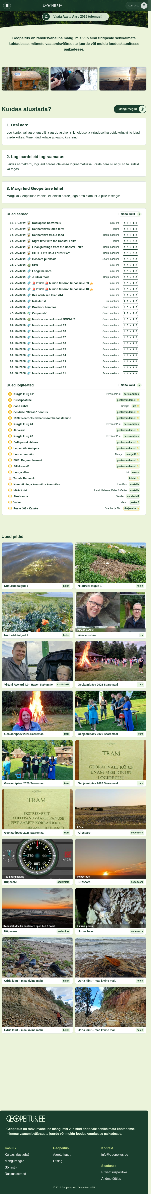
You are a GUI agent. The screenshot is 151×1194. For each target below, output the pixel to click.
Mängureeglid (14, 1161)
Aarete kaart (62, 1154)
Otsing (57, 1161)
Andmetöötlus (111, 1178)
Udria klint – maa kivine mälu (23, 980)
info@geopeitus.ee (114, 1154)
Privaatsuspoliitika (114, 1172)
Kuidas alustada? (17, 1154)
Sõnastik (11, 1167)
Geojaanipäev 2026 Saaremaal (98, 684)
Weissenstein (87, 635)
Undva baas (86, 931)
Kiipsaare (84, 832)
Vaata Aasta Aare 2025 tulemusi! (72, 16)
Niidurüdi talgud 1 (16, 585)
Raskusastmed (15, 1174)
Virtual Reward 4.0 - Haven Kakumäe (28, 684)
